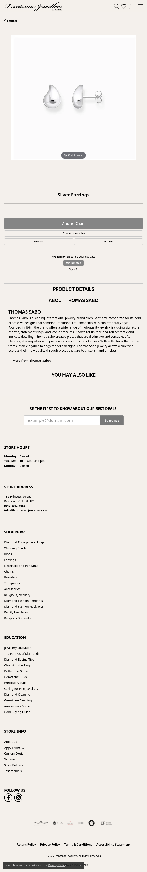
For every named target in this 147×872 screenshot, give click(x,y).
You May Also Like (74, 375)
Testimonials (13, 771)
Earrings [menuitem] (10, 560)
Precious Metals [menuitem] (15, 683)
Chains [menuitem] (9, 571)
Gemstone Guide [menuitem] (16, 677)
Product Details (73, 289)
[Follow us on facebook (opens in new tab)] (8, 797)
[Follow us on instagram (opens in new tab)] (18, 797)
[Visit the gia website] (58, 823)
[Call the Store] (15, 506)
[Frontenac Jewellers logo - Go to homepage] (33, 6)
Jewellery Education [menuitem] (17, 648)
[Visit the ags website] (41, 823)
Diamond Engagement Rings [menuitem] (24, 542)
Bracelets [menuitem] (10, 577)
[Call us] (27, 510)
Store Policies (13, 765)
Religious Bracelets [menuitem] (17, 618)
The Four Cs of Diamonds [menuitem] (22, 654)
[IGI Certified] (80, 823)
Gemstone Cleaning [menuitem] (18, 700)
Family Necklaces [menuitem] (16, 612)
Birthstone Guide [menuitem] (16, 671)
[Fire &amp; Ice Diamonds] (70, 823)
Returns (108, 241)
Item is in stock (73, 262)
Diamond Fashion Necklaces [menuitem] (24, 606)
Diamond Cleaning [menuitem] (17, 694)
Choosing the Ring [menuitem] (17, 665)
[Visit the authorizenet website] (91, 823)
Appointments (14, 748)
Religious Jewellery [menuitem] (17, 595)
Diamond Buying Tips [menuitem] (19, 659)
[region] (73, 104)
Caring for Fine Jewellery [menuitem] (21, 689)
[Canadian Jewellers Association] (107, 823)
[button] (116, 6)
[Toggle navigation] (140, 6)
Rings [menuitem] (8, 554)
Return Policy (26, 844)
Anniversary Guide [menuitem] (17, 706)
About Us (10, 742)
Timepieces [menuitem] (12, 583)
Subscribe (112, 420)
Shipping (38, 241)
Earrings (12, 20)
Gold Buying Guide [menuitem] (17, 712)
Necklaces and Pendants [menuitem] (21, 566)
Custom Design (15, 753)
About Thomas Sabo (73, 300)
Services (10, 759)
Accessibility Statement (113, 844)
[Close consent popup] (81, 865)
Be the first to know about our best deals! (73, 408)
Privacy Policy (50, 844)
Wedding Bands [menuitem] (15, 548)
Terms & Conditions (78, 844)
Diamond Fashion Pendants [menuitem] (23, 601)
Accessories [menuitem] (12, 589)
